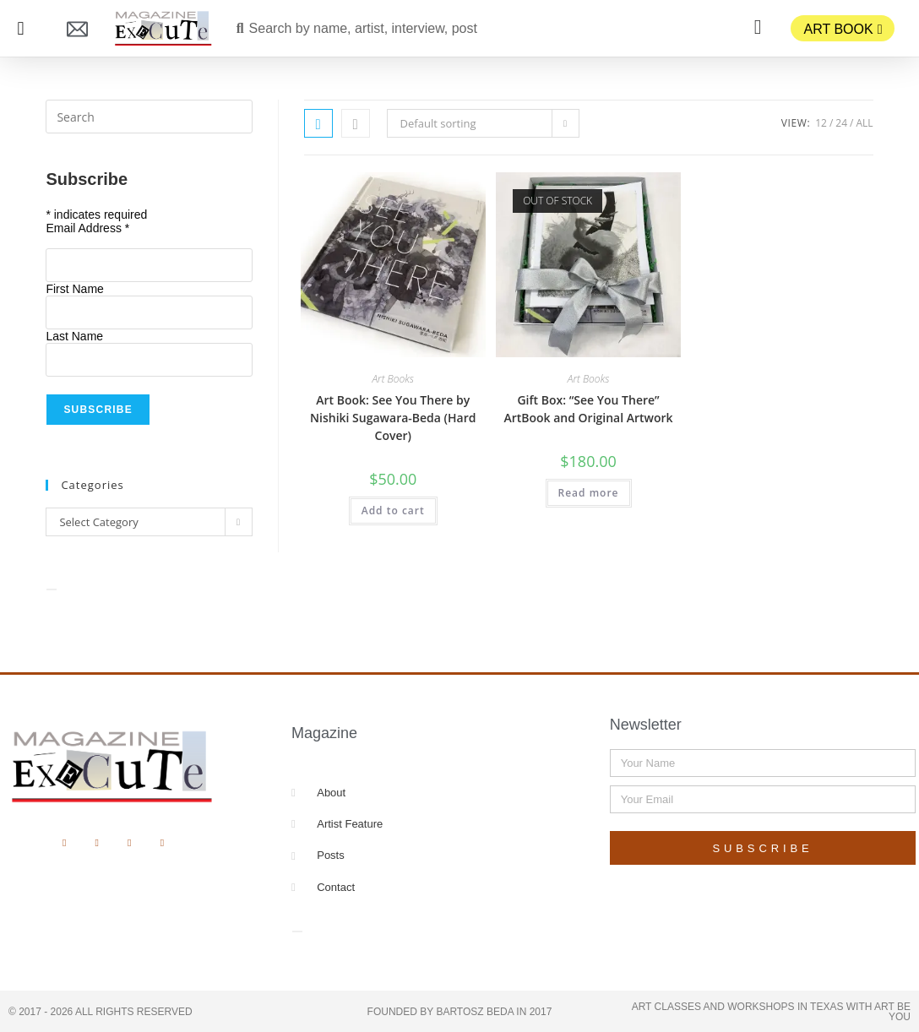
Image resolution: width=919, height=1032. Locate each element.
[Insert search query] (149, 116)
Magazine (324, 733)
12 (821, 123)
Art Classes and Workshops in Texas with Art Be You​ (771, 1012)
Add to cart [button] (393, 510)
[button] (21, 28)
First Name (74, 289)
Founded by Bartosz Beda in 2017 (459, 1012)
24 (841, 123)
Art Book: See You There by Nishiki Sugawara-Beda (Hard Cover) (393, 417)
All (864, 123)
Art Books (393, 379)
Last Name (74, 336)
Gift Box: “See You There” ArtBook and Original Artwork (587, 409)
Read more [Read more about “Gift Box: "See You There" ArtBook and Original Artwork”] (588, 493)
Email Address (87, 228)
